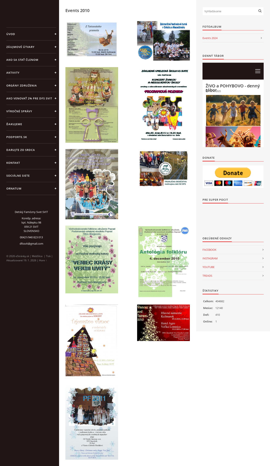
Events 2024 (209, 38)
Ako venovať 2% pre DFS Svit (29, 98)
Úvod (10, 34)
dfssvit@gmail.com (31, 243)
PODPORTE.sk (16, 137)
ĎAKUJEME (14, 124)
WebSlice (37, 256)
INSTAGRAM (210, 258)
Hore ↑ (43, 260)
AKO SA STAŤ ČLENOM (22, 60)
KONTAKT (13, 163)
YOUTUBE (208, 267)
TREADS (207, 276)
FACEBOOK (209, 250)
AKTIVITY (13, 73)
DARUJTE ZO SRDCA (20, 150)
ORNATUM (14, 188)
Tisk (48, 256)
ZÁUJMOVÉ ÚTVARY (20, 47)
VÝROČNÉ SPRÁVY (19, 111)
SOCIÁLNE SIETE (18, 175)
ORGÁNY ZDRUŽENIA (21, 85)
